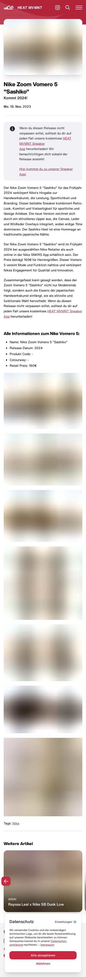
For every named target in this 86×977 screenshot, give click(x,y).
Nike (15, 823)
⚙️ (66, 921)
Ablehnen (43, 963)
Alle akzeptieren (43, 955)
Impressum (47, 944)
